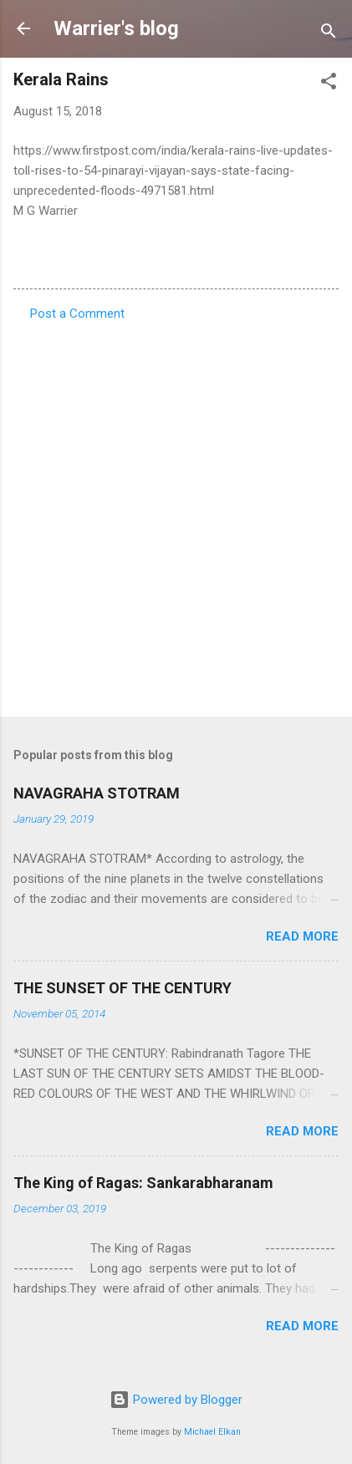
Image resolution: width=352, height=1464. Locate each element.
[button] (329, 84)
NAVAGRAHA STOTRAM (96, 793)
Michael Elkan (212, 1431)
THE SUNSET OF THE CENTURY (122, 988)
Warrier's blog (116, 28)
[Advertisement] (176, 514)
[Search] (329, 33)
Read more (302, 936)
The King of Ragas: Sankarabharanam (143, 1182)
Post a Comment (77, 313)
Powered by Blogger (176, 1399)
